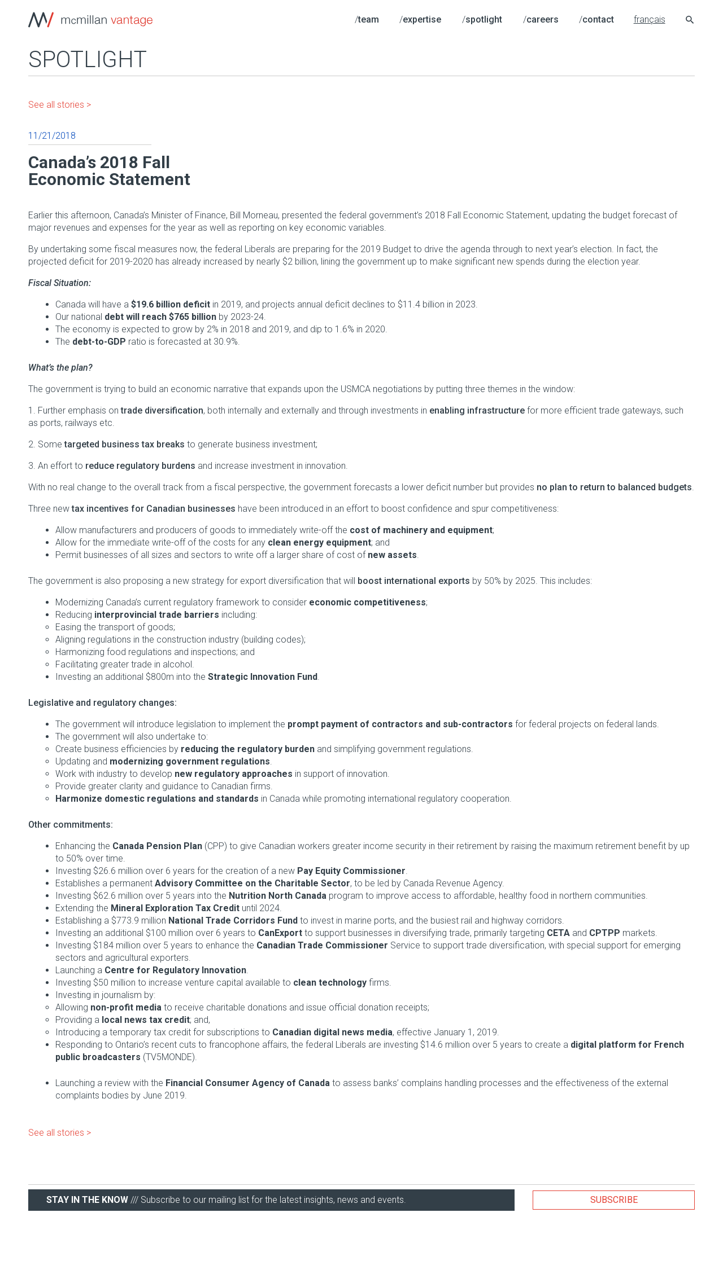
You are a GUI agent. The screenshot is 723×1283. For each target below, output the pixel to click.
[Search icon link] (690, 21)
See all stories (56, 104)
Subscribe (614, 1199)
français (649, 19)
